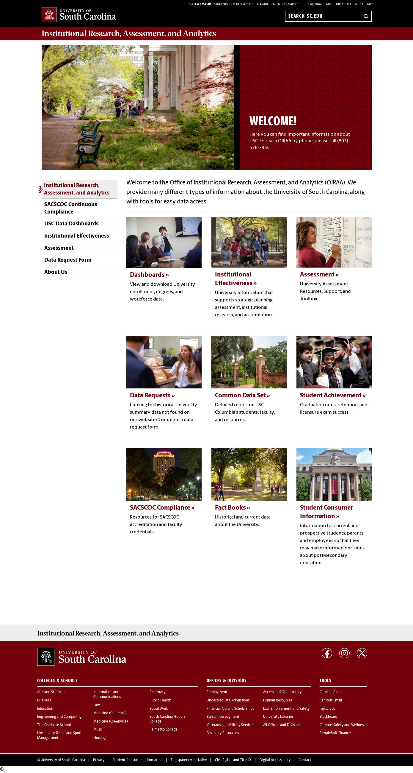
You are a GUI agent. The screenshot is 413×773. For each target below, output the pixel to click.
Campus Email (331, 700)
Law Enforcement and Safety (286, 709)
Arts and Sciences (51, 692)
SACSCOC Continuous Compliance (70, 208)
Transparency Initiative (189, 760)
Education (45, 709)
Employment (217, 692)
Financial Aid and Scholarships (230, 709)
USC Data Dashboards (71, 224)
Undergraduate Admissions (228, 700)
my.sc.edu (328, 709)
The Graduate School (54, 725)
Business (44, 700)
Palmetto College (164, 729)
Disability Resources (223, 733)
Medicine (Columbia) (110, 713)
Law (96, 705)
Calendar (315, 4)
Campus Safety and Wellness (342, 725)
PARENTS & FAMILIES (284, 4)
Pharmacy (157, 692)
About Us (55, 272)
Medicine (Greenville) (110, 721)
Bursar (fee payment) (224, 717)
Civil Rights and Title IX (233, 760)
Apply (359, 4)
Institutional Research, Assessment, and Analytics (76, 189)
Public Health (160, 700)
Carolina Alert (330, 692)
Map (329, 4)
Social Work (159, 709)
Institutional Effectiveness (76, 236)
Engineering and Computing (59, 717)
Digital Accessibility (275, 760)
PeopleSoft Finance (335, 733)
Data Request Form (68, 260)
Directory (343, 4)
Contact (305, 760)
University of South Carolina (63, 760)
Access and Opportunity (282, 692)
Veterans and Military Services (230, 725)
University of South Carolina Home (79, 15)
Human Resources (277, 700)
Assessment (59, 248)
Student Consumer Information (137, 760)
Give (370, 4)
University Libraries (278, 717)
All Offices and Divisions (282, 725)
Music (98, 729)
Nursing (99, 738)
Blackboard (328, 717)
